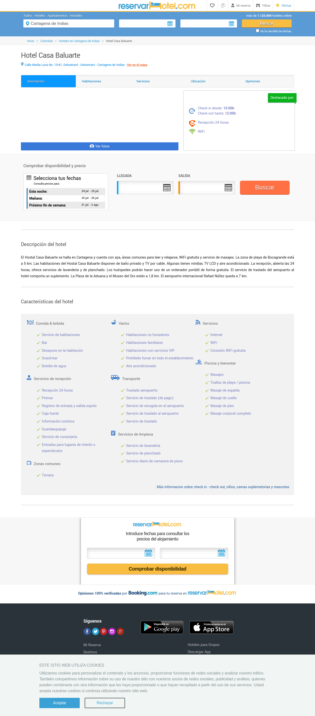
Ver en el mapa (137, 65)
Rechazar (104, 703)
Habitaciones (91, 81)
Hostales (76, 15)
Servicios (143, 81)
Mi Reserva (92, 645)
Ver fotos (100, 146)
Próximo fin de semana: (47, 205)
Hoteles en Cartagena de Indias (79, 41)
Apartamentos (57, 15)
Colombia (46, 41)
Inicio (30, 41)
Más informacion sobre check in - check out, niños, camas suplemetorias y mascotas (223, 487)
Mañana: (36, 198)
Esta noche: (38, 191)
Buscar (267, 23)
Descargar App (199, 652)
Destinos (90, 652)
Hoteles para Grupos (204, 644)
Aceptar (59, 703)
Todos (27, 15)
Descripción (36, 81)
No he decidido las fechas (276, 31)
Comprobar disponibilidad (158, 568)
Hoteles (39, 15)
